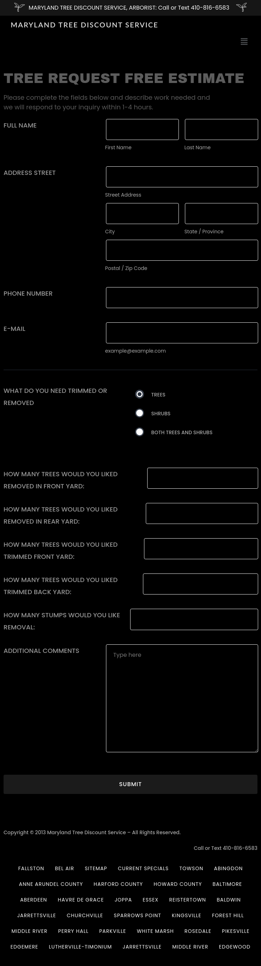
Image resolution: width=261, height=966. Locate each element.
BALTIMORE (227, 884)
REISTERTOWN (187, 899)
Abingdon (228, 868)
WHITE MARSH (155, 931)
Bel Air (64, 868)
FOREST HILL (228, 915)
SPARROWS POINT (137, 915)
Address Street (30, 172)
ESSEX (151, 899)
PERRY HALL (73, 931)
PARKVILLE (112, 931)
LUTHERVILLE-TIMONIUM (80, 946)
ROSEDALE (198, 931)
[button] (244, 42)
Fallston (31, 868)
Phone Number (28, 293)
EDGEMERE (24, 946)
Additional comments (41, 650)
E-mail (14, 328)
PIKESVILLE (236, 931)
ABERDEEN (33, 899)
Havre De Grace (81, 899)
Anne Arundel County (51, 884)
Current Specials (143, 868)
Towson (191, 868)
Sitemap (96, 868)
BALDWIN (229, 899)
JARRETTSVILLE (36, 915)
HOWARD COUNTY (178, 884)
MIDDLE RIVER (29, 931)
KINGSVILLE (186, 915)
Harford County (118, 884)
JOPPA (123, 899)
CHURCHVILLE (85, 915)
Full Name (20, 125)
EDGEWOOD (235, 946)
